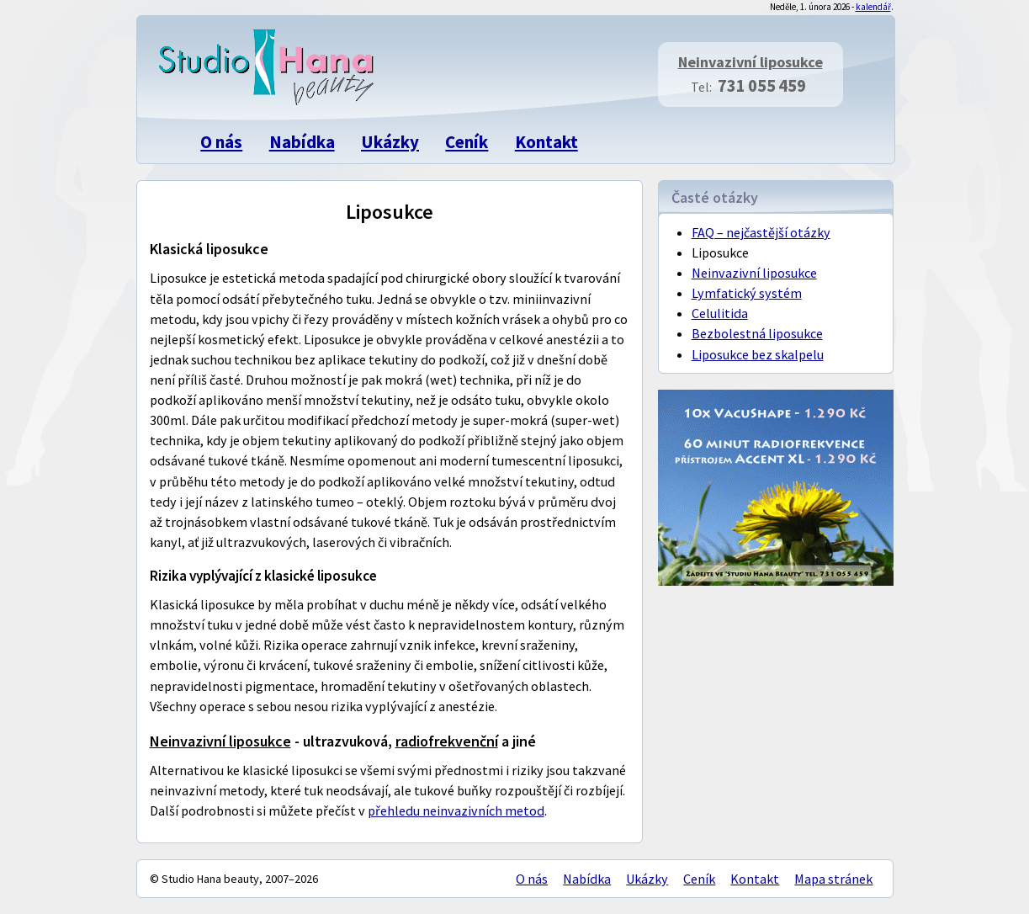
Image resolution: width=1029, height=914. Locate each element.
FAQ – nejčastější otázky (761, 232)
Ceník (466, 141)
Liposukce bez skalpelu (758, 354)
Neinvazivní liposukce (750, 62)
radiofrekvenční (446, 741)
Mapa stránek (833, 878)
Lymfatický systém (747, 292)
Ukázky (390, 141)
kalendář (873, 7)
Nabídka (302, 141)
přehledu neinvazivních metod (456, 810)
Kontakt (546, 141)
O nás (221, 141)
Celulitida (720, 313)
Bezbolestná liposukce (757, 333)
